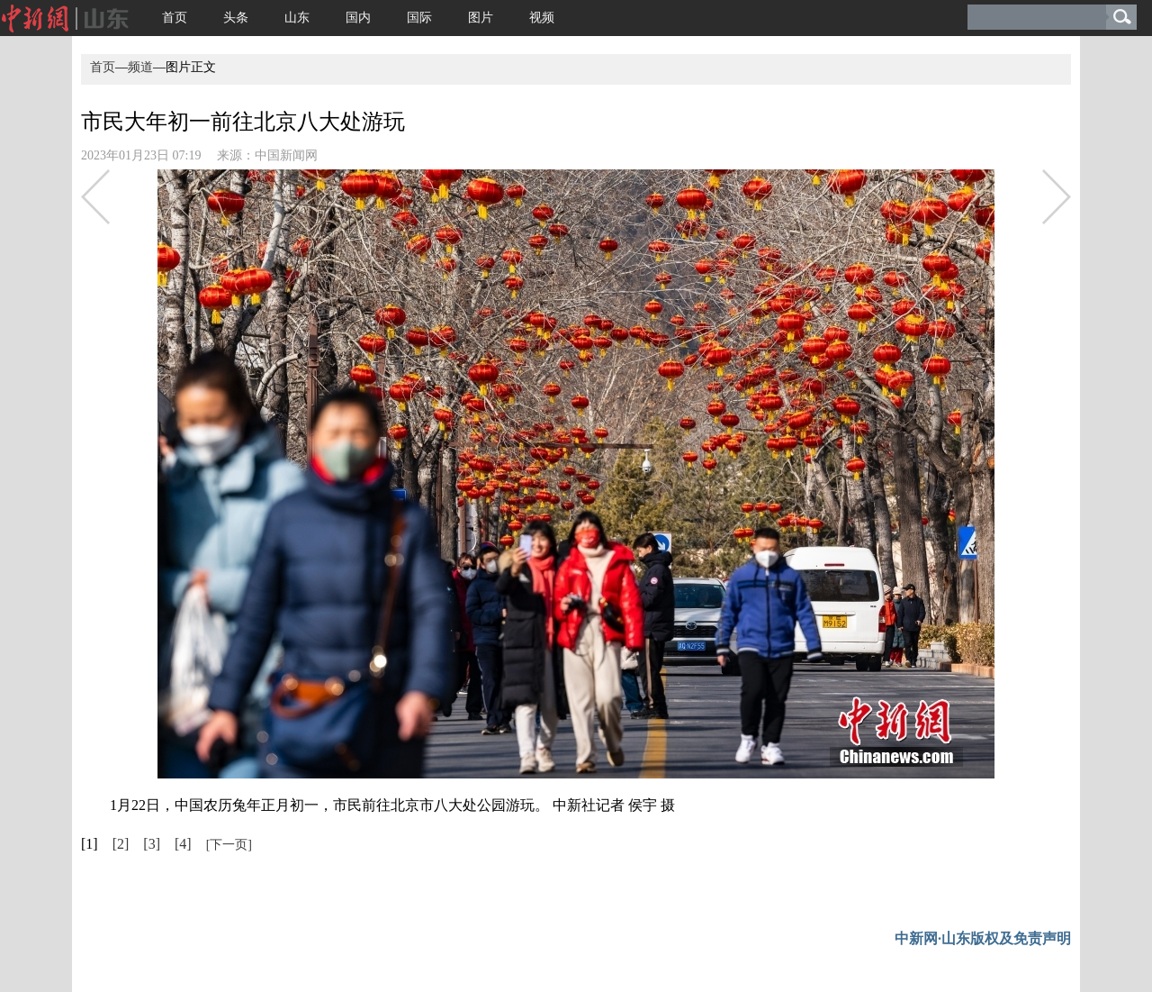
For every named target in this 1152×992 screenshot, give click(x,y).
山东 (297, 17)
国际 (419, 17)
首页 (174, 17)
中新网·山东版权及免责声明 (983, 938)
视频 (541, 17)
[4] (183, 843)
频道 (140, 67)
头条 (235, 17)
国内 (358, 17)
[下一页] (229, 844)
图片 (480, 17)
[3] (151, 843)
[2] (121, 843)
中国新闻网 (286, 155)
